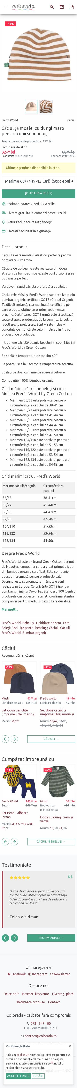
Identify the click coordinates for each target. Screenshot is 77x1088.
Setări (38, 1075)
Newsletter (62, 974)
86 (31, 823)
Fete (66, 623)
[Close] (70, 1046)
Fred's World (11, 623)
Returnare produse (31, 1002)
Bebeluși (28, 623)
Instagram (39, 974)
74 (22, 823)
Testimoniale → (51, 937)
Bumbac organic (34, 633)
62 (17, 823)
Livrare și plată (63, 994)
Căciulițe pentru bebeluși (29, 628)
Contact (54, 1002)
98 (7, 828)
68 (56, 828)
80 (26, 823)
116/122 (57, 725)
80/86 (62, 721)
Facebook (18, 974)
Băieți (6, 628)
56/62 (15, 721)
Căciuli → (51, 739)
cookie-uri (22, 1054)
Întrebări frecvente (35, 994)
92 (3, 828)
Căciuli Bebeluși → (51, 841)
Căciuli (54, 628)
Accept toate (18, 1075)
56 (13, 823)
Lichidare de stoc (49, 623)
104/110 (45, 725)
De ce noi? (11, 994)
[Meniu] (5, 7)
